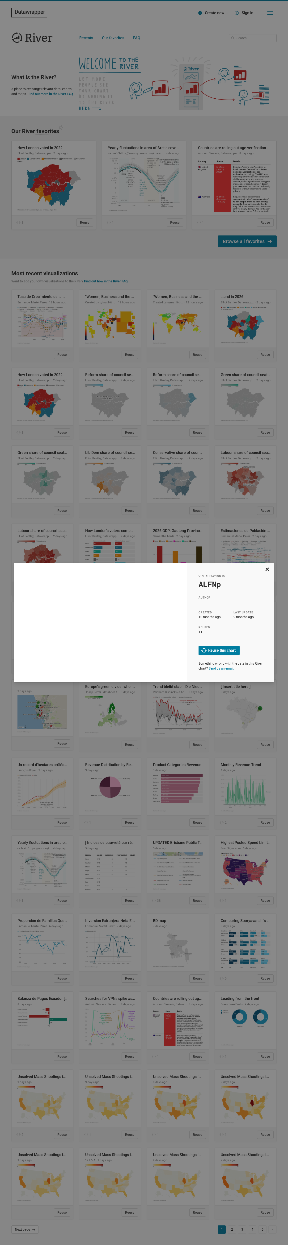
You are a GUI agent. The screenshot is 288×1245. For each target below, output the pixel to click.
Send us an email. (221, 668)
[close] (267, 569)
